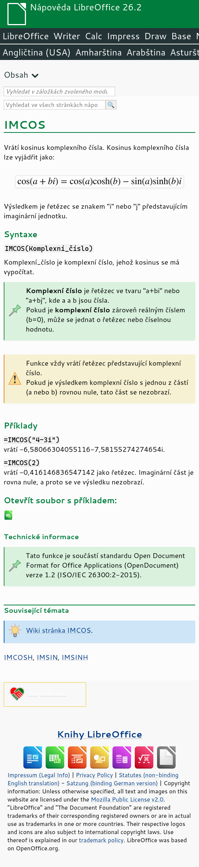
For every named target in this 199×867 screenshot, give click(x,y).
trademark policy (101, 840)
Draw (155, 36)
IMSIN (47, 657)
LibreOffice (25, 36)
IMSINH (75, 657)
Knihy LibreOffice (99, 733)
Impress (123, 36)
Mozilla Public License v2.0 (127, 799)
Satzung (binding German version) (112, 783)
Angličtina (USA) (36, 52)
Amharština (98, 52)
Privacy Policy (94, 775)
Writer (66, 36)
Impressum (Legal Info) (38, 775)
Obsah (16, 74)
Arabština (145, 52)
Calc (93, 36)
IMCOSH (18, 657)
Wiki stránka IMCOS (58, 630)
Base (181, 36)
